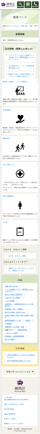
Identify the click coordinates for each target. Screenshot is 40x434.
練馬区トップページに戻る (13, 423)
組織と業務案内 (9, 414)
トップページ (15, 26)
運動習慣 (6, 138)
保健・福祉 (24, 26)
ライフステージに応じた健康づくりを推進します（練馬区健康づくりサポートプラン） (21, 57)
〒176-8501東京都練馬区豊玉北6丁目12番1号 (16, 398)
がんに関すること (9, 164)
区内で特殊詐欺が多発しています (19, 361)
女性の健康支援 (8, 196)
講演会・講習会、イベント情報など (15, 81)
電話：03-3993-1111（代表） (14, 404)
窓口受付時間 (9, 409)
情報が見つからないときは (18, 372)
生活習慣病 (7, 110)
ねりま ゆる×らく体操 (17, 256)
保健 (31, 26)
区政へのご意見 (9, 419)
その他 (5, 222)
